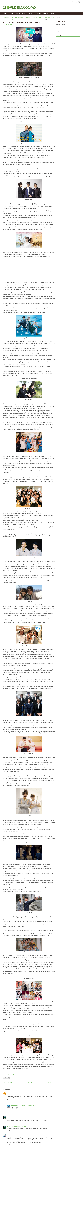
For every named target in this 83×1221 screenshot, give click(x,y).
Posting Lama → (50, 1082)
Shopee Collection (60, 24)
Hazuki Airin (14, 1105)
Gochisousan (27, 17)
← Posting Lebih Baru (8, 1082)
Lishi (8, 1135)
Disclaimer (45, 13)
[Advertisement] (29, 270)
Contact (52, 13)
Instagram (58, 26)
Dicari (8, 1117)
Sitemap (24, 13)
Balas (8, 1099)
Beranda (30, 1082)
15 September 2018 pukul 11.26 (18, 1117)
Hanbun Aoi (34, 17)
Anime (15, 2)
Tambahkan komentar (10, 1148)
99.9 (8, 17)
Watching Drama (12, 19)
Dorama (12, 17)
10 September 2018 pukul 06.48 (28, 1105)
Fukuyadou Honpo (18, 17)
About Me (30, 13)
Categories (10, 13)
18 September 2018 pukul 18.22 (17, 1135)
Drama (9, 2)
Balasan (11, 1102)
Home (5, 2)
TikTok (57, 31)
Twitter (58, 29)
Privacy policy (38, 13)
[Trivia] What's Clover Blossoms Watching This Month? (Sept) (21, 22)
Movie (19, 2)
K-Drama (40, 17)
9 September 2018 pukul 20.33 (20, 1093)
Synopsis (18, 13)
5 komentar (17, 24)
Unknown (10, 1093)
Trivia (6, 19)
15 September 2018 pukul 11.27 (18, 1126)
